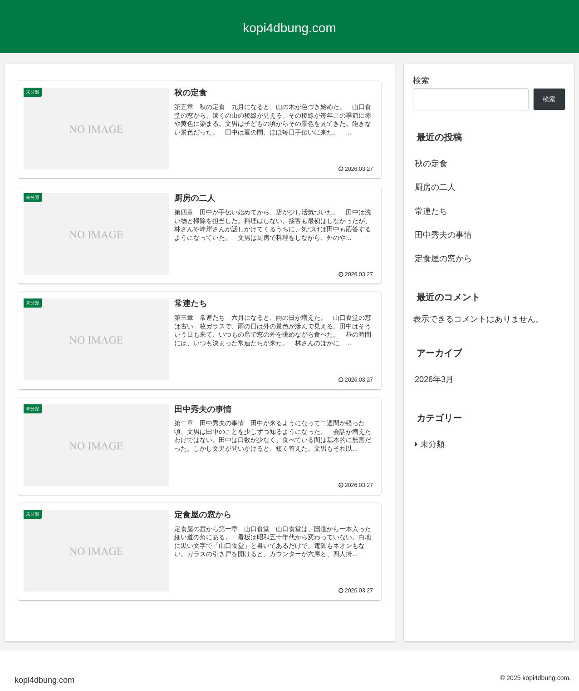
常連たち (431, 211)
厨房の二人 (435, 187)
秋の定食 (431, 163)
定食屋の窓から (443, 258)
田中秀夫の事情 (443, 234)
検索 (421, 80)
